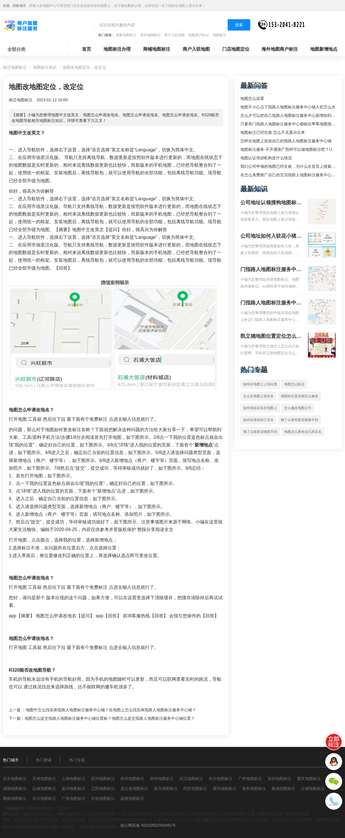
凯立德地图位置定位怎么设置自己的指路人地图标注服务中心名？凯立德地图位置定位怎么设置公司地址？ (270, 336)
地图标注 (219, 35)
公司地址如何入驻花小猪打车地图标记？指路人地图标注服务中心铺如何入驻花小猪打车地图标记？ (270, 236)
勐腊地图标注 (132, 798)
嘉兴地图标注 (166, 788)
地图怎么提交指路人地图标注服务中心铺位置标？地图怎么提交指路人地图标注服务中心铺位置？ (110, 718)
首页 (86, 49)
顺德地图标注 (15, 798)
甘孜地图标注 (103, 798)
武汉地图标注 (191, 778)
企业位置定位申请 (99, 814)
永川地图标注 (44, 798)
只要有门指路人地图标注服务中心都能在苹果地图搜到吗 (289, 124)
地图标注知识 (45, 67)
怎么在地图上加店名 (258, 396)
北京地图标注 (15, 778)
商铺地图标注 (156, 49)
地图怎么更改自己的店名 (303, 432)
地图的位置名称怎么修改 (299, 396)
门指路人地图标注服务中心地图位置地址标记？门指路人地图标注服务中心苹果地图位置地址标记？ (270, 303)
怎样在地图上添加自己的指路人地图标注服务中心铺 (285, 141)
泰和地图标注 (254, 788)
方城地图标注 (313, 788)
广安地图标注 (73, 798)
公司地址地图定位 (204, 814)
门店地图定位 (235, 49)
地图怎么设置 (252, 98)
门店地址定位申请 (134, 814)
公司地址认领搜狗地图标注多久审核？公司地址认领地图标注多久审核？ (270, 203)
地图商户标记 (198, 35)
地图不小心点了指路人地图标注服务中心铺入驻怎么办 (287, 107)
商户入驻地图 (174, 35)
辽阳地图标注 (103, 788)
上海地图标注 (73, 778)
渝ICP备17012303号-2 (99, 826)
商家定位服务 (69, 814)
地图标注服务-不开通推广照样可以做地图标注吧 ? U (286, 149)
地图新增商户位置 (239, 814)
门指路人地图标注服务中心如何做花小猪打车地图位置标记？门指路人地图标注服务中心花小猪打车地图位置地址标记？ (270, 270)
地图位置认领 (270, 814)
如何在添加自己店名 (258, 420)
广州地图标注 (250, 778)
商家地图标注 (126, 35)
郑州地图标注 (162, 778)
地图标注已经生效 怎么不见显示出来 (272, 132)
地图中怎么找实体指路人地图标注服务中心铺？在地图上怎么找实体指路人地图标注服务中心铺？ (111, 710)
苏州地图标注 (103, 778)
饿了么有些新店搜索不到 (299, 420)
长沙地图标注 (220, 778)
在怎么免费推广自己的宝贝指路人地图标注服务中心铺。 (289, 175)
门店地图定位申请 (169, 814)
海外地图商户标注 (280, 49)
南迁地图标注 (15, 67)
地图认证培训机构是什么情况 (266, 158)
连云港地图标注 (134, 788)
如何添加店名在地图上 (260, 408)
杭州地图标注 (132, 778)
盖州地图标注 (73, 788)
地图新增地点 (323, 49)
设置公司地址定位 (37, 814)
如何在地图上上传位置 (260, 384)
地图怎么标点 (294, 384)
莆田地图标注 (224, 788)
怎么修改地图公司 (297, 408)
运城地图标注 (44, 788)
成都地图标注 (15, 788)
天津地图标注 (44, 778)
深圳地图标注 (279, 778)
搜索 (239, 25)
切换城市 (19, 6)
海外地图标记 (150, 35)
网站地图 (11, 814)
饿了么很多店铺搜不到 (260, 432)
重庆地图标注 (309, 778)
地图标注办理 (117, 49)
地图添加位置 (297, 814)
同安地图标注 (195, 788)
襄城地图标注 (283, 788)
